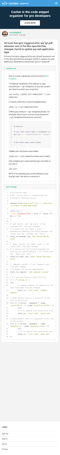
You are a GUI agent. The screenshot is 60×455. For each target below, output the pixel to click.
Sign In (5, 439)
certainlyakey (15, 32)
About (4, 444)
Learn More (30, 23)
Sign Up (5, 433)
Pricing (5, 449)
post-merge (11, 187)
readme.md (11, 68)
